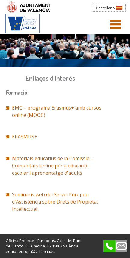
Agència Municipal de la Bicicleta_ (23, 22)
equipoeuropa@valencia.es (30, 251)
